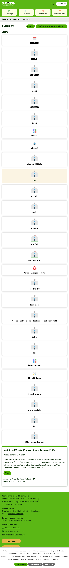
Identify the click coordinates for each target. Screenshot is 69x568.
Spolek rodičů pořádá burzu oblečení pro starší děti (29, 450)
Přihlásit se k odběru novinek (51, 26)
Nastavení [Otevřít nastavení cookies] (49, 564)
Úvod (4, 20)
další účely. (55, 553)
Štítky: (5, 31)
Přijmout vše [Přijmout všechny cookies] (21, 564)
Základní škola (14, 20)
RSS (30, 26)
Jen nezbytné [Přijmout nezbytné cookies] (35, 564)
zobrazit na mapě (15, 513)
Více (7, 473)
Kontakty (11, 541)
